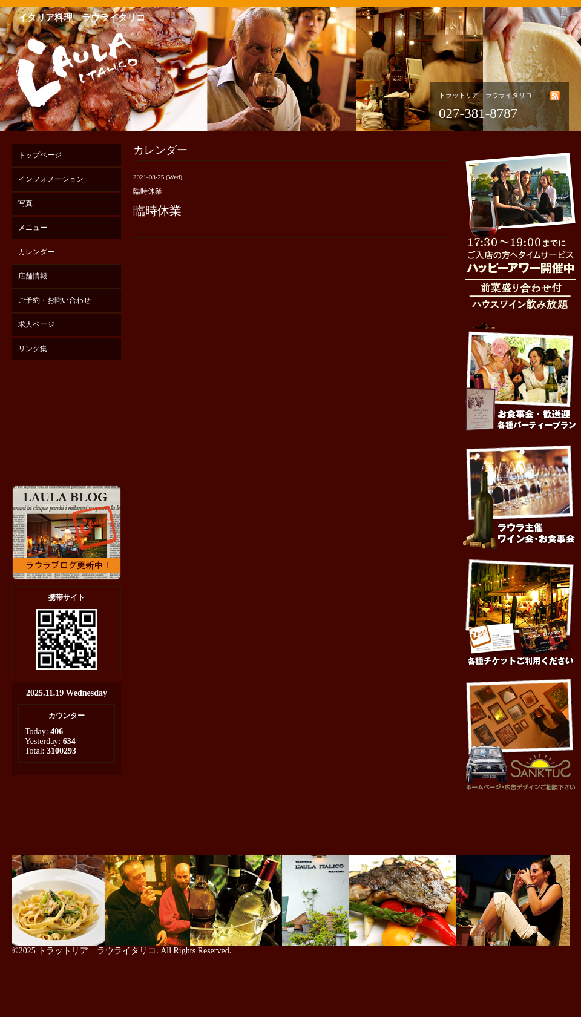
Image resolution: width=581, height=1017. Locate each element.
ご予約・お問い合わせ (54, 300)
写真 (25, 203)
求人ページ (36, 324)
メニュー (32, 227)
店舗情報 (32, 276)
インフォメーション (51, 179)
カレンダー (36, 252)
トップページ (40, 155)
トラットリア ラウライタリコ (97, 950)
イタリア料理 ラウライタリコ (81, 17)
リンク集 (32, 348)
